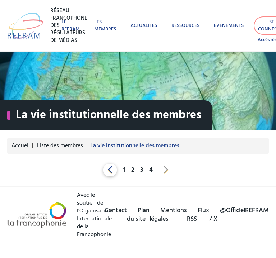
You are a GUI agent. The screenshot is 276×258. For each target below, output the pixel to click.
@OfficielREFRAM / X (239, 215)
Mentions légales (168, 215)
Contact (116, 210)
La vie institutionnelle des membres (134, 145)
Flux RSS (198, 215)
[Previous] (110, 170)
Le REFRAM (70, 25)
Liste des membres (60, 145)
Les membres (105, 25)
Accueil (21, 145)
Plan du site (138, 215)
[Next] (166, 170)
